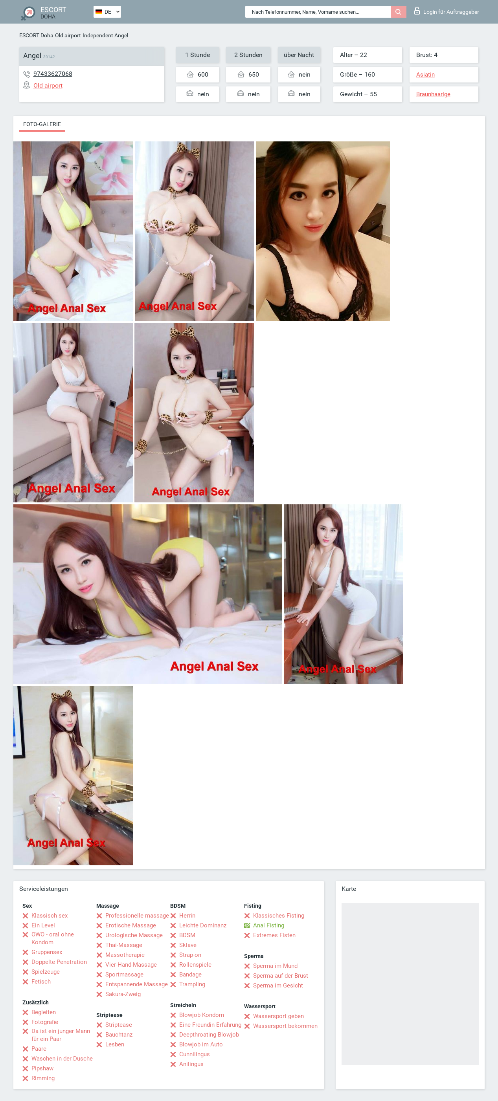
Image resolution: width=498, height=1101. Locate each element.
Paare (38, 1048)
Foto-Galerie (42, 124)
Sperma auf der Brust (280, 975)
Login (446, 10)
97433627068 (52, 73)
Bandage (190, 974)
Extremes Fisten (274, 935)
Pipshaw (42, 1068)
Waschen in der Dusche (62, 1058)
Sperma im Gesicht (278, 985)
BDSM (187, 935)
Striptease (118, 1024)
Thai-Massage (123, 945)
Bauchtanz (118, 1034)
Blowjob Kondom (201, 1015)
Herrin (187, 915)
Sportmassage (124, 974)
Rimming (43, 1078)
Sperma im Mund (275, 965)
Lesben (114, 1044)
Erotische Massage (130, 925)
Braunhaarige (433, 94)
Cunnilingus (194, 1054)
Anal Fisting (268, 925)
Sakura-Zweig (123, 994)
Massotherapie (125, 954)
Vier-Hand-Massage (131, 964)
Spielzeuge (45, 971)
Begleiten (43, 1012)
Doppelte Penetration (59, 961)
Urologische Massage (134, 935)
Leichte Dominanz (202, 925)
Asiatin (425, 74)
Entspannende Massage (136, 984)
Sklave (188, 945)
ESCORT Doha (36, 35)
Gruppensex (46, 952)
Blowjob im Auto (201, 1044)
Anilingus (191, 1064)
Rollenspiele (195, 964)
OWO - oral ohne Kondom (52, 938)
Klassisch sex (49, 915)
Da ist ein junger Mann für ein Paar (60, 1035)
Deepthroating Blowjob (209, 1034)
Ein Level (43, 925)
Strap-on (190, 954)
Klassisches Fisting (278, 915)
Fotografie (44, 1022)
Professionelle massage (137, 915)
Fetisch (41, 981)
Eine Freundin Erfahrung (210, 1024)
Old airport (68, 35)
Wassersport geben (278, 1016)
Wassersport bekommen (285, 1026)
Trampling (192, 984)
